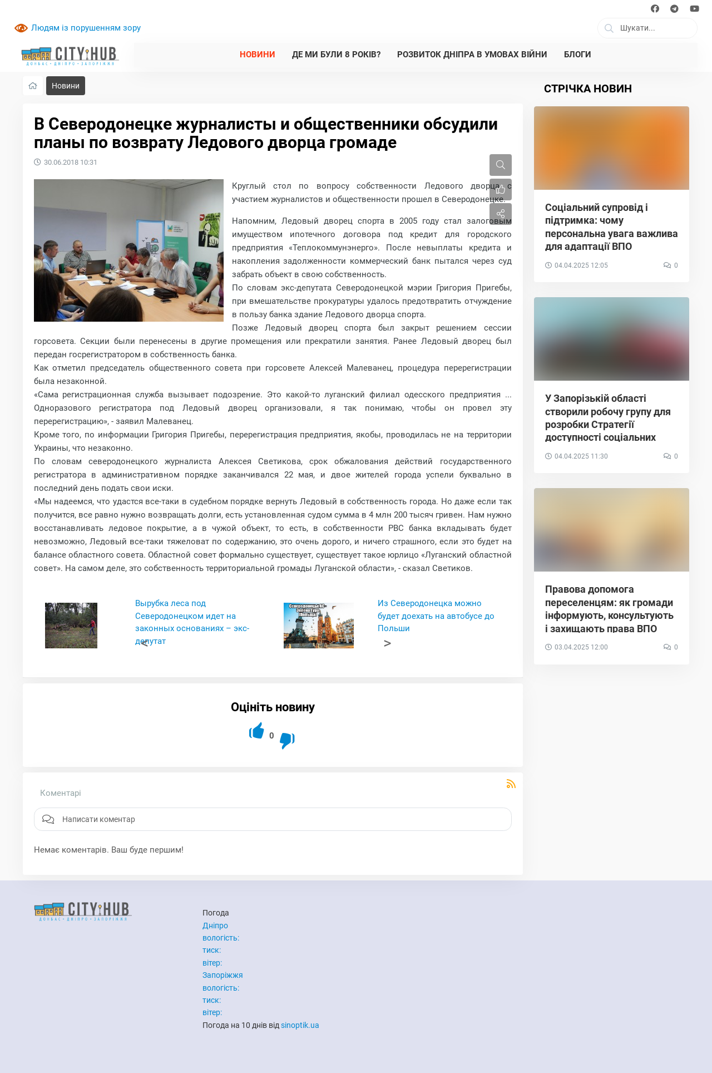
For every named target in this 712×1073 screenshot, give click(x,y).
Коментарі (60, 793)
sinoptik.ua (300, 1025)
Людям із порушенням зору (86, 28)
